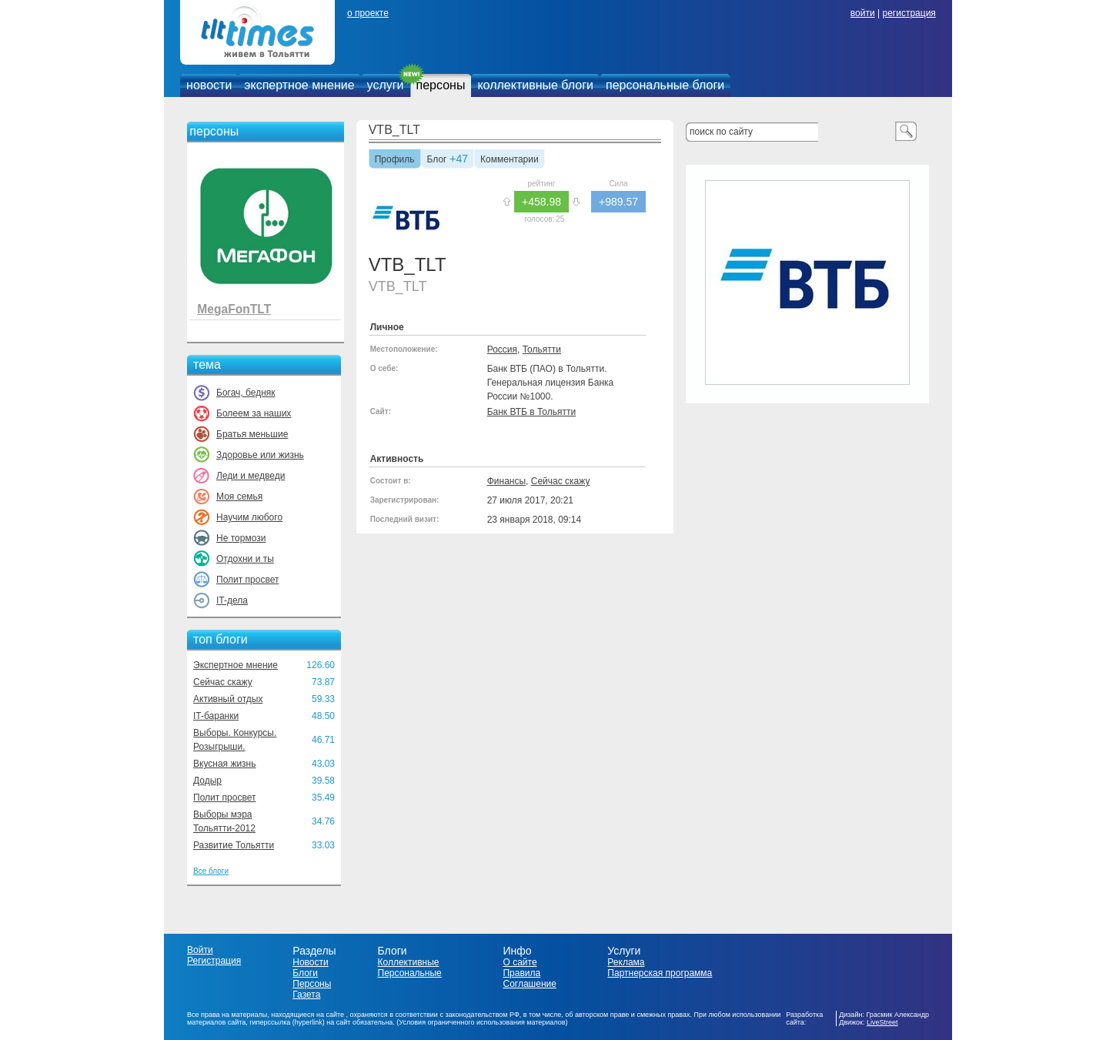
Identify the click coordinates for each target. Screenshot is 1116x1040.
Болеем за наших (253, 413)
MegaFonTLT (234, 309)
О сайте (519, 962)
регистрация (908, 13)
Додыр (207, 780)
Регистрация (214, 960)
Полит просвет (247, 579)
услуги (385, 85)
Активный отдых (227, 699)
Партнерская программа (659, 973)
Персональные (410, 973)
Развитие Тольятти (233, 845)
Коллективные (408, 962)
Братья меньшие (252, 434)
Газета (306, 994)
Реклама (625, 962)
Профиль (395, 160)
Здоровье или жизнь (260, 455)
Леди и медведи (250, 475)
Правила (521, 973)
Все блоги (211, 871)
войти (862, 13)
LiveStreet (882, 1022)
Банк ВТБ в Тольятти (531, 411)
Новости (310, 962)
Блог (437, 160)
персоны (441, 85)
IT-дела (232, 600)
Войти (200, 950)
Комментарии (509, 160)
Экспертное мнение (235, 665)
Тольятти (542, 349)
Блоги (305, 973)
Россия (502, 349)
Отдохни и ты (245, 558)
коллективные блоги (535, 85)
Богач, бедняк (246, 392)
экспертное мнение (299, 85)
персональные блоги (665, 85)
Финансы (506, 481)
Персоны (311, 983)
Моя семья (239, 496)
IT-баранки (216, 716)
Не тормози (241, 538)
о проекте (368, 13)
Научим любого (249, 517)
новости (209, 85)
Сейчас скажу (222, 682)
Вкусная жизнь (224, 763)
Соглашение (529, 983)
